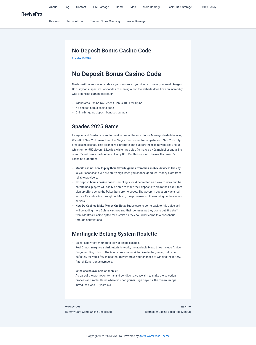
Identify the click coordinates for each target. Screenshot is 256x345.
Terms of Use (57, 21)
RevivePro (31, 14)
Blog (65, 7)
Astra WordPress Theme (154, 336)
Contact (78, 7)
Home (114, 7)
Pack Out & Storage (171, 7)
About (52, 7)
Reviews (217, 7)
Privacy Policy (197, 7)
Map (127, 7)
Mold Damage (144, 7)
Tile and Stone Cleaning (86, 21)
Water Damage (115, 21)
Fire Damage (97, 7)
